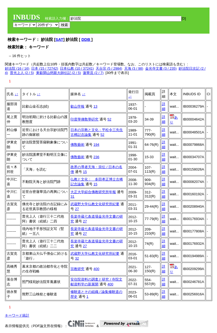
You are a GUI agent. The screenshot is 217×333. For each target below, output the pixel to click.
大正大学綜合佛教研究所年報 (93, 192)
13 (95, 106)
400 (96, 269)
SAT (59, 39)
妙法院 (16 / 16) (17, 68)
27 (77, 209)
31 (72, 196)
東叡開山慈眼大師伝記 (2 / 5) (58, 73)
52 (109, 119)
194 (96, 145)
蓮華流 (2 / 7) (93, 73)
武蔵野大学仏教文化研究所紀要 (94, 204)
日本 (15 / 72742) (44, 68)
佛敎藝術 (77, 145)
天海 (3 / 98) (133, 68)
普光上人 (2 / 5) (22, 73)
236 (96, 157)
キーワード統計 (17, 315)
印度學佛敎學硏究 (84, 119)
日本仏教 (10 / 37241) (77, 68)
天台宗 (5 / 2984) (109, 68)
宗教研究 (77, 269)
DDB (86, 39)
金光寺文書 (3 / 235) (161, 68)
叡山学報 (77, 106)
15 (85, 172)
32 (77, 258)
